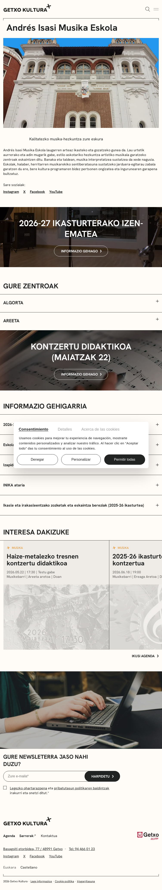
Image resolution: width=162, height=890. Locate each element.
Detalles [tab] (65, 429)
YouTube (56, 191)
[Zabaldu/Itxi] (81, 485)
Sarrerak (27, 836)
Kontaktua (49, 836)
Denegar (37, 459)
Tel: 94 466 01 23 (82, 849)
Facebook (37, 191)
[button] (81, 303)
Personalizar (81, 459)
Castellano (28, 867)
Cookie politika (64, 881)
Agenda (9, 836)
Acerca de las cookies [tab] (100, 429)
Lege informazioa (41, 881)
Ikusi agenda (145, 656)
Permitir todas (124, 459)
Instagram (11, 191)
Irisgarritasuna (86, 881)
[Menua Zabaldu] (156, 9)
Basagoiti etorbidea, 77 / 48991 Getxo (33, 849)
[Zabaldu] (147, 9)
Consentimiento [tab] (33, 429)
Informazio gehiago (81, 251)
